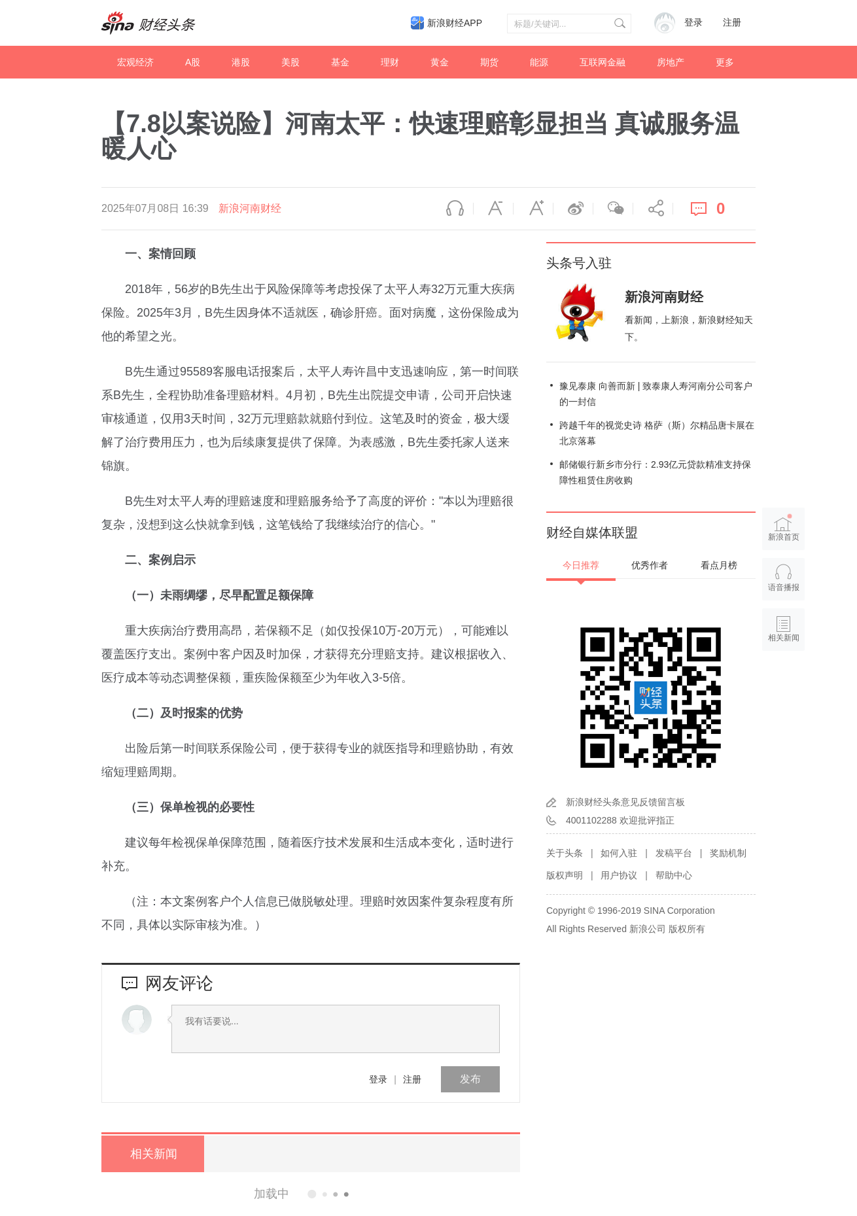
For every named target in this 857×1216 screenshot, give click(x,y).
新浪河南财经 (250, 208)
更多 (725, 62)
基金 (340, 62)
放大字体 (533, 208)
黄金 (439, 62)
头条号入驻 (579, 263)
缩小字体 (493, 208)
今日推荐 (581, 565)
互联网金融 (602, 62)
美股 (290, 62)
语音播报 (453, 208)
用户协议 (619, 875)
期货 (489, 62)
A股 (192, 62)
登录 (378, 1079)
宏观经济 (135, 62)
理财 (390, 62)
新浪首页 (783, 527)
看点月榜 (719, 565)
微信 (613, 208)
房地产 (670, 62)
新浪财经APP (454, 23)
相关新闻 (150, 1153)
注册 (732, 22)
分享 (653, 208)
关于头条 (564, 853)
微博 (573, 208)
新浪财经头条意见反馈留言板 (625, 802)
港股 (241, 62)
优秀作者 (649, 565)
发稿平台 (674, 853)
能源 (539, 62)
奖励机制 (728, 853)
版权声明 (564, 875)
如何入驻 (619, 853)
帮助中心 (674, 875)
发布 (470, 1079)
